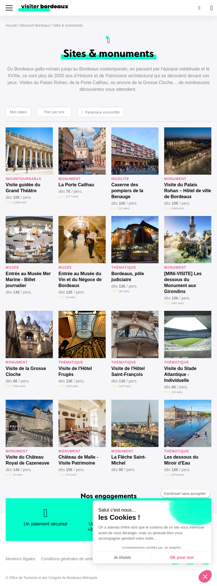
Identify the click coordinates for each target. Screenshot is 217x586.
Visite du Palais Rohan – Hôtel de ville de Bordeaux (187, 190)
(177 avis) (72, 196)
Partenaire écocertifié (102, 112)
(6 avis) (17, 474)
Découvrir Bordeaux (35, 25)
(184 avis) (72, 386)
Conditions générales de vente (67, 559)
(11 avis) (124, 208)
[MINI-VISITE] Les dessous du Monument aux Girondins (182, 282)
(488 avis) (178, 208)
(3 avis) (70, 297)
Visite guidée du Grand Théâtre (23, 187)
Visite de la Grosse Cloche (26, 371)
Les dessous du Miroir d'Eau (181, 460)
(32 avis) (177, 391)
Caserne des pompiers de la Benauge (127, 190)
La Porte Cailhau (76, 184)
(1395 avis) (20, 202)
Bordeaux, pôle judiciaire (127, 276)
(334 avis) (19, 386)
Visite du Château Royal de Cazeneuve (27, 460)
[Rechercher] (199, 8)
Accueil (11, 25)
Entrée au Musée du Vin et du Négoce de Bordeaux (80, 279)
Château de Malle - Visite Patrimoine (78, 460)
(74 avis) (71, 474)
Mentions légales (20, 559)
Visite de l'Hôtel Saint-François (128, 371)
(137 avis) (125, 386)
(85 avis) (124, 291)
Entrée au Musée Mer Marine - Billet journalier (28, 279)
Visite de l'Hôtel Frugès (75, 371)
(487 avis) (178, 303)
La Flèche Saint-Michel (128, 460)
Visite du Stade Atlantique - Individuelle (180, 374)
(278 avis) (178, 474)
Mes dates (18, 112)
